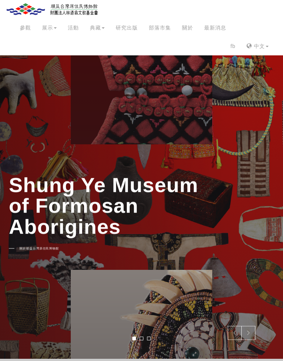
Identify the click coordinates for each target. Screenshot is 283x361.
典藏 (97, 28)
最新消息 (215, 28)
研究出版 (127, 28)
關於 (187, 28)
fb (232, 46)
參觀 (25, 28)
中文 (258, 46)
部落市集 (160, 28)
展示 (49, 28)
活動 (73, 28)
